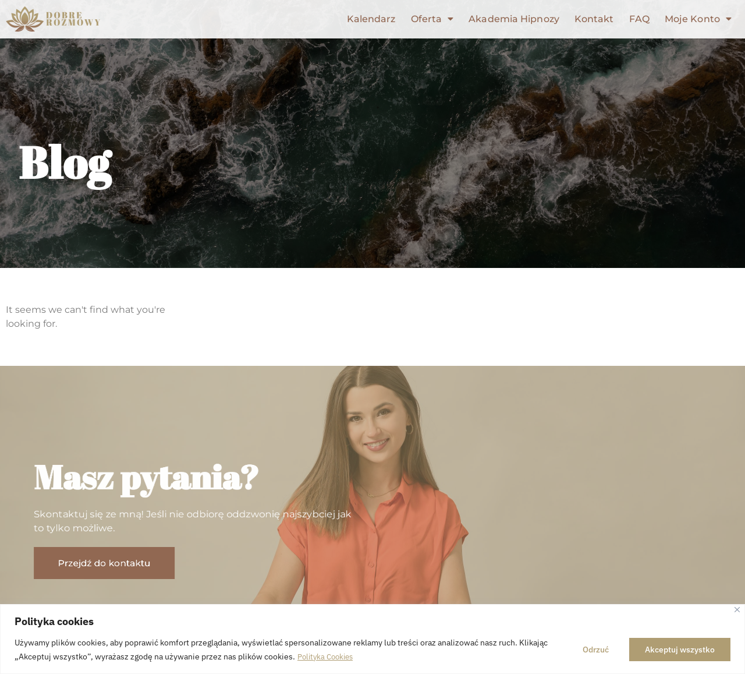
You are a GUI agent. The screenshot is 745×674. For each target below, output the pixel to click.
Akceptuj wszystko (680, 650)
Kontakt (595, 18)
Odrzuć (596, 650)
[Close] (737, 610)
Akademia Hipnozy (514, 18)
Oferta (433, 19)
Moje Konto (698, 19)
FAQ (640, 18)
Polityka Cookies (327, 657)
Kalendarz (371, 18)
